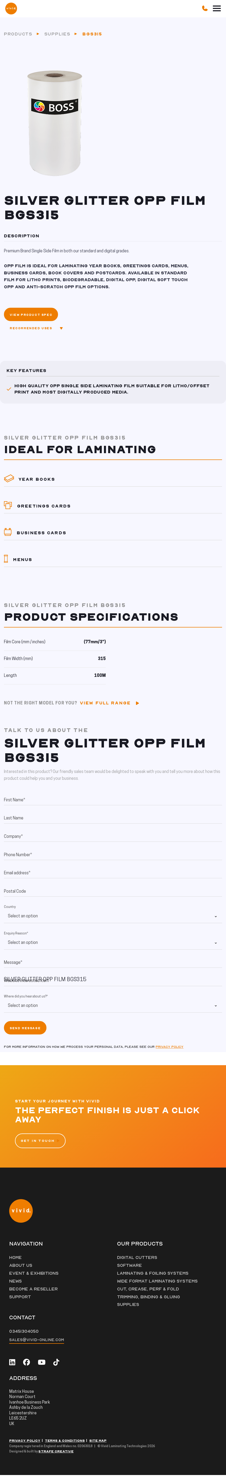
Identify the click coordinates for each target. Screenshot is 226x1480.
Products (18, 36)
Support (20, 1301)
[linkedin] (12, 1367)
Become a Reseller (33, 1293)
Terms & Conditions (65, 1445)
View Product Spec (31, 319)
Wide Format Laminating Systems (158, 1285)
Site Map (98, 1445)
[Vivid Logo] (11, 8)
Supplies (57, 36)
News (15, 1285)
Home (15, 1262)
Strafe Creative (55, 1456)
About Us (21, 1270)
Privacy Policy (24, 1445)
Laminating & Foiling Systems (153, 1277)
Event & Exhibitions (34, 1277)
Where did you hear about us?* (26, 1001)
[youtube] (41, 1367)
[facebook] (26, 1367)
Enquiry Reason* (16, 938)
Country (10, 911)
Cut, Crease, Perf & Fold (148, 1293)
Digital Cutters (137, 1262)
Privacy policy (169, 1051)
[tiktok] (56, 1367)
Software (129, 1270)
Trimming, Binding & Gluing (148, 1301)
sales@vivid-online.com (36, 1344)
